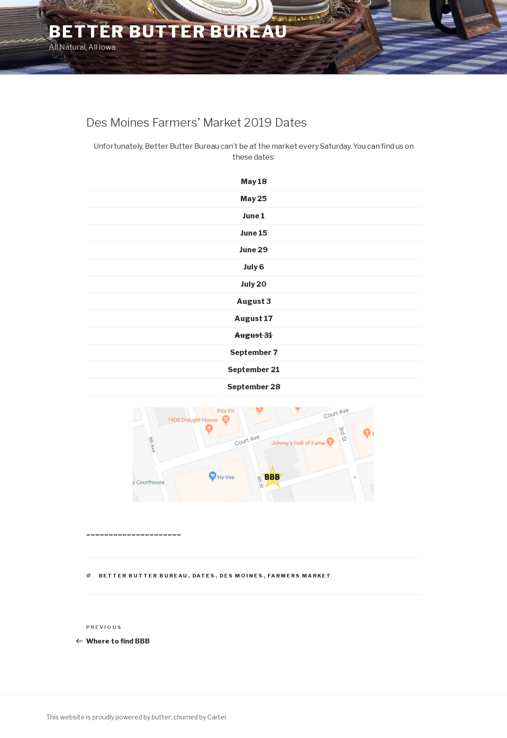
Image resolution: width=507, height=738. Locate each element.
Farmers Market (300, 575)
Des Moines (241, 575)
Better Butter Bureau (168, 32)
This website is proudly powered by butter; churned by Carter (136, 717)
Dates (203, 575)
